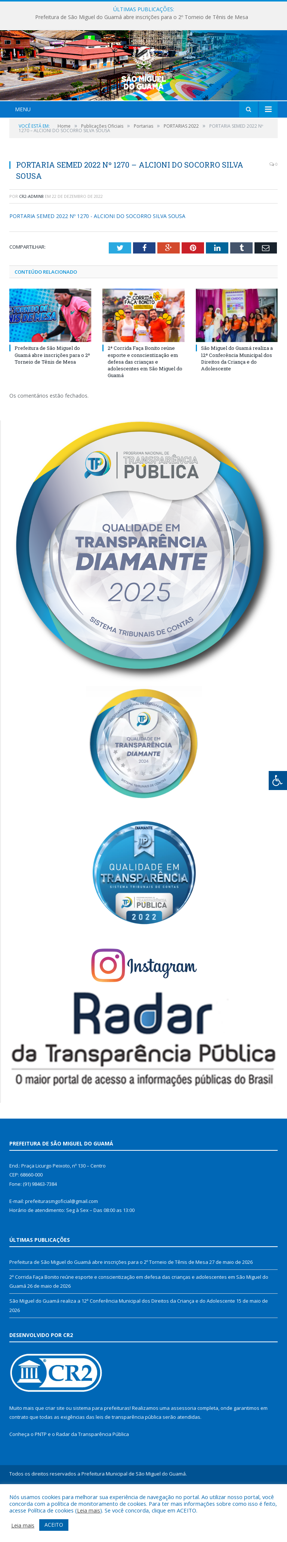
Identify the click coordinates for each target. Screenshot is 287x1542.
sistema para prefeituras (101, 1452)
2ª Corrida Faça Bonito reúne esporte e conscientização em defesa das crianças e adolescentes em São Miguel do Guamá (145, 406)
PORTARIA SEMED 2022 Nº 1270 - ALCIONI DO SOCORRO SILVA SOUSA (97, 260)
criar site (55, 1452)
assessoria (183, 1452)
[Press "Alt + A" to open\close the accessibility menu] (278, 780)
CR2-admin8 (31, 240)
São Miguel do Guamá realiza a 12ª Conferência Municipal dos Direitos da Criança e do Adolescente (237, 402)
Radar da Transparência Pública (92, 1478)
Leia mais (88, 1510)
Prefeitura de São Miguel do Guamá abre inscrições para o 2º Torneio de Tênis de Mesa (141, 17)
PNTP (41, 1478)
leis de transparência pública (128, 1461)
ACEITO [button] (53, 1524)
